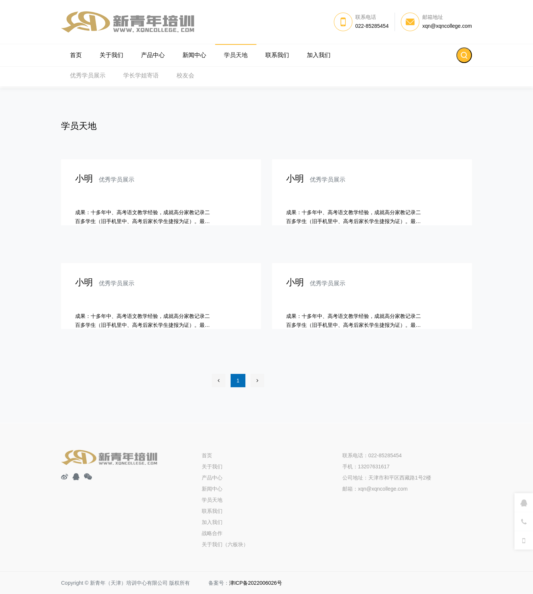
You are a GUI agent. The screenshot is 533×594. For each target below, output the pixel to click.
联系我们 (277, 55)
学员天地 (236, 55)
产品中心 (153, 55)
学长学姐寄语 (141, 77)
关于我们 (111, 55)
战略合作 (212, 533)
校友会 (185, 77)
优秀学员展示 (87, 77)
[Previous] (218, 380)
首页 (76, 55)
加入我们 (319, 55)
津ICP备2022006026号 (255, 583)
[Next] (257, 380)
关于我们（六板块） (225, 544)
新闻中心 (194, 55)
